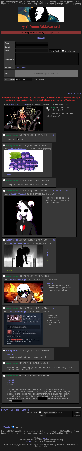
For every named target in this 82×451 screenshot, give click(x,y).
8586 (46, 193)
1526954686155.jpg (18, 106)
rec (65, 1)
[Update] (6, 429)
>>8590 (58, 193)
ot (44, 1)
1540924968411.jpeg (18, 245)
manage (22, 4)
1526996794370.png (17, 151)
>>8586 (47, 255)
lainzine (68, 4)
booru (41, 4)
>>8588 (52, 242)
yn (3, 1)
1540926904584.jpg (17, 314)
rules (77, 1)
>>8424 (52, 137)
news (71, 1)
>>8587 (52, 193)
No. (56, 112)
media (29, 1)
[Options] (77, 4)
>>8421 (10, 176)
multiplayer (49, 4)
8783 (46, 365)
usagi (35, 4)
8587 (46, 242)
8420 (60, 112)
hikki (61, 1)
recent (7, 4)
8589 (46, 310)
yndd (8, 1)
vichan (45, 440)
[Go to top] (14, 412)
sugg (54, 1)
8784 (46, 378)
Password (50, 415)
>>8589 (10, 385)
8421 (46, 137)
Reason (41, 418)
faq (2, 4)
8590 (46, 353)
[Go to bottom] (56, 33)
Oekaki (24, 70)
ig (37, 1)
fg (12, 1)
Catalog (25, 412)
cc (47, 1)
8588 (46, 278)
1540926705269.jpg (17, 282)
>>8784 (65, 193)
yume (16, 1)
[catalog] (41, 37)
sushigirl (59, 4)
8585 (46, 182)
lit (24, 1)
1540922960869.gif (17, 196)
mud (29, 4)
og (34, 1)
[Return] (48, 33)
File (17, 70)
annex (14, 4)
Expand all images (74, 95)
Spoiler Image (71, 51)
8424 (46, 148)
